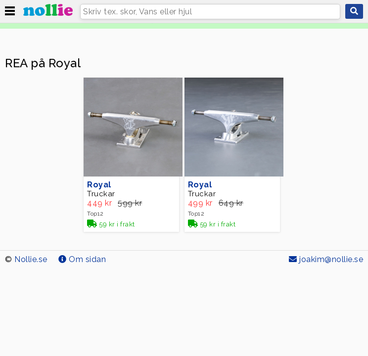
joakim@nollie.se (326, 259)
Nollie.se (30, 259)
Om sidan (82, 259)
